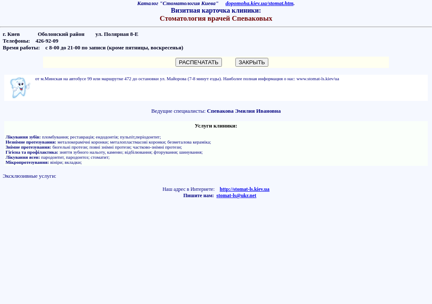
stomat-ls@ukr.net (236, 195)
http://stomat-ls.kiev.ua (245, 189)
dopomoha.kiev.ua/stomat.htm (260, 3)
